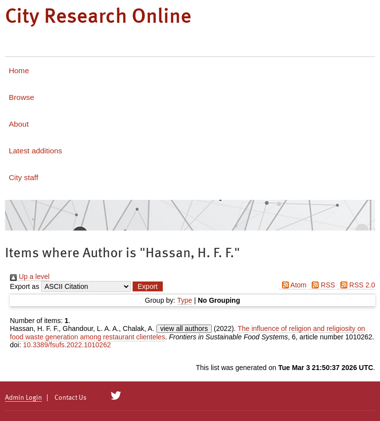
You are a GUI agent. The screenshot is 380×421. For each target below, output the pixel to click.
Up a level (29, 277)
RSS (321, 285)
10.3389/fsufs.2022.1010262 (67, 345)
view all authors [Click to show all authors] (184, 328)
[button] (147, 286)
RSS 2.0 (356, 285)
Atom (293, 285)
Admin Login (23, 397)
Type (184, 300)
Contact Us (70, 397)
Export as (24, 286)
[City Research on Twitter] (116, 396)
